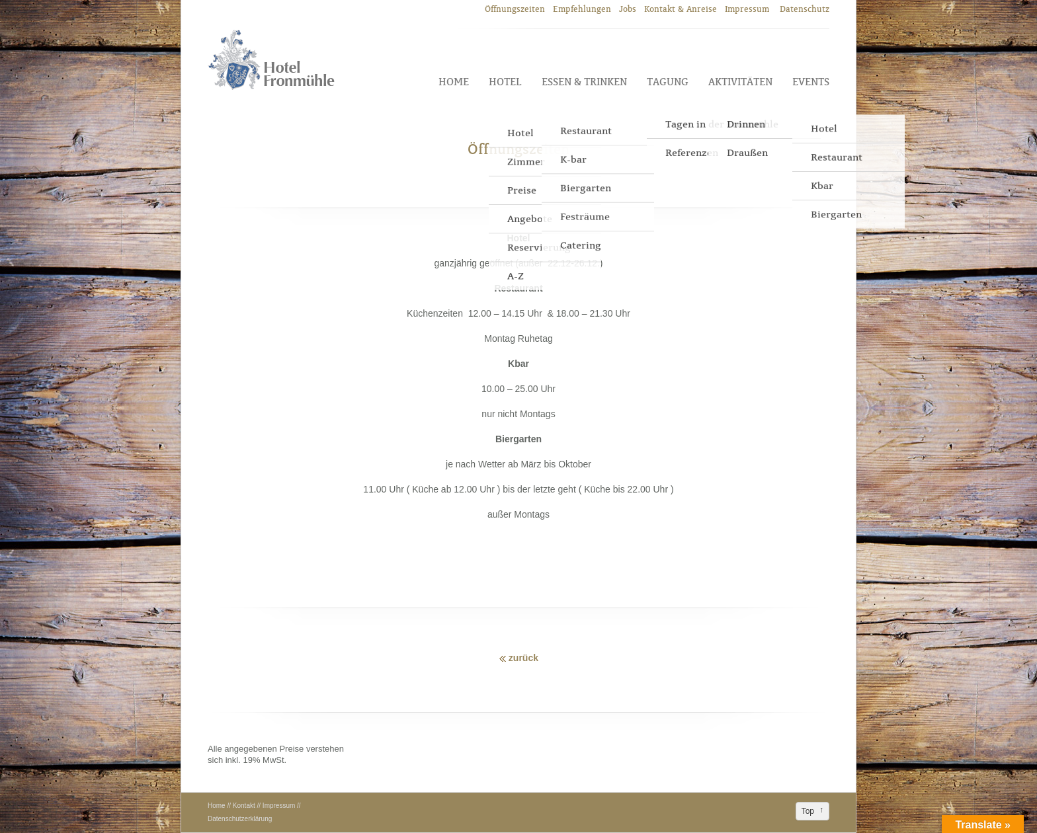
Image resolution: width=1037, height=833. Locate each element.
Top (808, 811)
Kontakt (244, 805)
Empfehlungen (582, 9)
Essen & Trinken (584, 81)
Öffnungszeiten (515, 9)
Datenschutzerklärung (240, 818)
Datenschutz (804, 9)
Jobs (627, 9)
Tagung (667, 81)
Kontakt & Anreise (680, 9)
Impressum (748, 9)
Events (810, 81)
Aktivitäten (740, 81)
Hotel (505, 81)
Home (453, 81)
